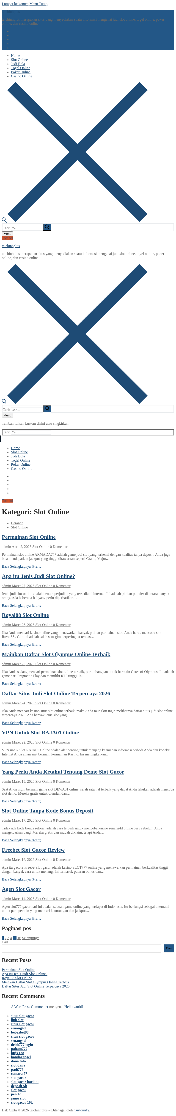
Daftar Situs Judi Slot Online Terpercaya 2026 (56, 693)
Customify (81, 1110)
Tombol (7, 238)
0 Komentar (58, 547)
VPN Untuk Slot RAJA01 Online (40, 733)
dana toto (18, 1061)
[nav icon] (7, 233)
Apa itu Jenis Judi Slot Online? (38, 576)
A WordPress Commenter (29, 1007)
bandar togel (21, 1057)
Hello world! (73, 1007)
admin (6, 547)
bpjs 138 (17, 1053)
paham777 (19, 1049)
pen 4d (16, 1094)
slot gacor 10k (22, 1102)
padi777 (17, 1069)
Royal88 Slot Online (25, 615)
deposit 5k (19, 1086)
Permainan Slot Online (29, 537)
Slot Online (40, 547)
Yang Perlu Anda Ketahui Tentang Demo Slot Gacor (63, 772)
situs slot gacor (22, 1016)
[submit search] (47, 227)
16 (19, 938)
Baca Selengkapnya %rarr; (21, 566)
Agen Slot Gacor (21, 889)
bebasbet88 (19, 1032)
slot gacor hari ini (24, 1082)
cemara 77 (19, 1073)
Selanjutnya (30, 938)
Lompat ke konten (15, 4)
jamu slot (18, 1098)
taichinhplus (11, 12)
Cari (5, 942)
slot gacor (18, 1078)
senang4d (18, 1028)
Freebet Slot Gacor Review (33, 850)
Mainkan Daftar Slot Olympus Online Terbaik (56, 654)
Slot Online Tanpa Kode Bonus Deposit (47, 811)
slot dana (18, 1065)
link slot (17, 1020)
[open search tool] (75, 221)
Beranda (17, 523)
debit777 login (22, 1045)
